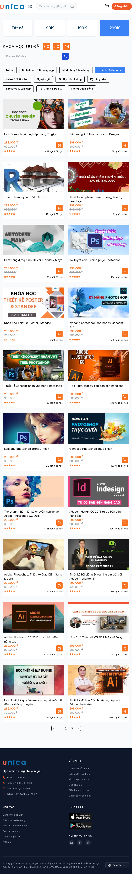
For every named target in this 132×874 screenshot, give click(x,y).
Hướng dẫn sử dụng (79, 774)
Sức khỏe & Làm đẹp (18, 88)
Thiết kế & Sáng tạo (110, 70)
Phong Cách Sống (82, 88)
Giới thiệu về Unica (79, 768)
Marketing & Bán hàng (76, 70)
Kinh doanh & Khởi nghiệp (38, 70)
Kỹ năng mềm (98, 79)
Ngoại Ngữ (43, 79)
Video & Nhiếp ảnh (17, 79)
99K (50, 27)
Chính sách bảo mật (80, 795)
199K (82, 27)
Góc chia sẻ (75, 784)
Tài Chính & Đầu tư (50, 88)
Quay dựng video (12, 836)
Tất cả (18, 27)
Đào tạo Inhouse (11, 831)
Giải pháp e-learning (14, 820)
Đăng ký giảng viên (13, 814)
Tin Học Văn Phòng (70, 79)
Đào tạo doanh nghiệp (15, 825)
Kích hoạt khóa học (79, 779)
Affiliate (7, 841)
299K (114, 27)
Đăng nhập (121, 6)
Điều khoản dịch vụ (79, 790)
